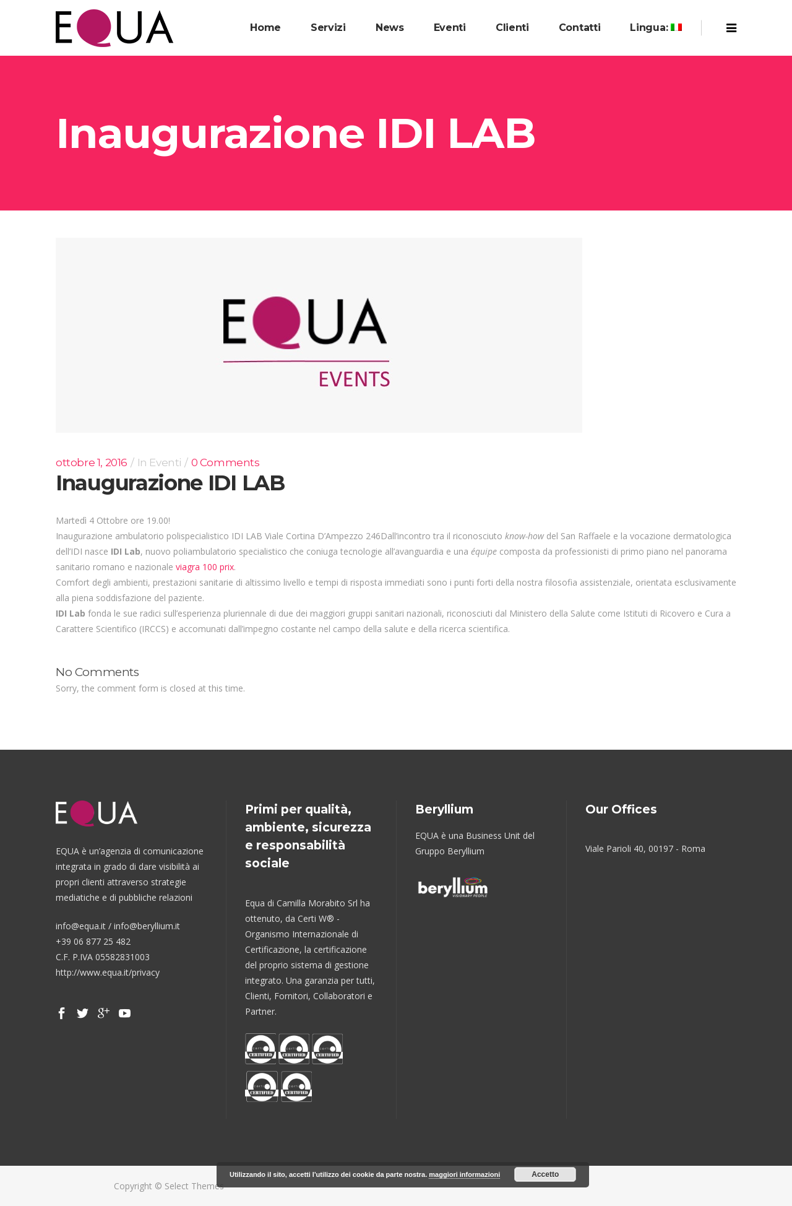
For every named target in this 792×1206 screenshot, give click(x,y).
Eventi (165, 462)
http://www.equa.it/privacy (108, 972)
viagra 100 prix (205, 567)
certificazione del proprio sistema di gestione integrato (307, 965)
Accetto (545, 1174)
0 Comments (225, 462)
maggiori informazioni (464, 1174)
